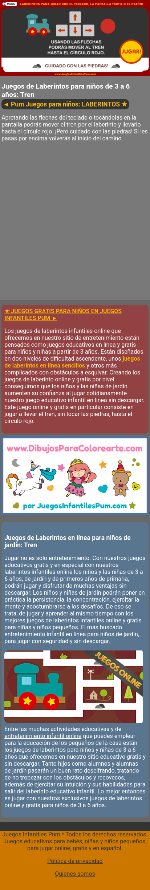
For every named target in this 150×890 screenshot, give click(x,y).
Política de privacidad (74, 861)
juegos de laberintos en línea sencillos (72, 362)
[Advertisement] (75, 224)
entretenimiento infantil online (42, 735)
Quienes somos (75, 873)
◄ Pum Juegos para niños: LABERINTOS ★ (65, 104)
